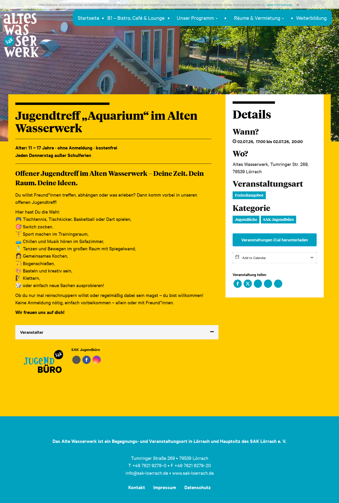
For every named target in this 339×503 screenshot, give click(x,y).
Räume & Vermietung (259, 17)
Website (76, 360)
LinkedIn (258, 284)
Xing (268, 284)
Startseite (88, 17)
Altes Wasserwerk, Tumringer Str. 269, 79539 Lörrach (270, 167)
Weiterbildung (311, 17)
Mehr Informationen (279, 4)
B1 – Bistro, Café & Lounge (136, 17)
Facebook (238, 284)
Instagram (97, 360)
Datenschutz (197, 487)
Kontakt (136, 487)
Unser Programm (197, 17)
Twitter (248, 284)
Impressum (164, 487)
